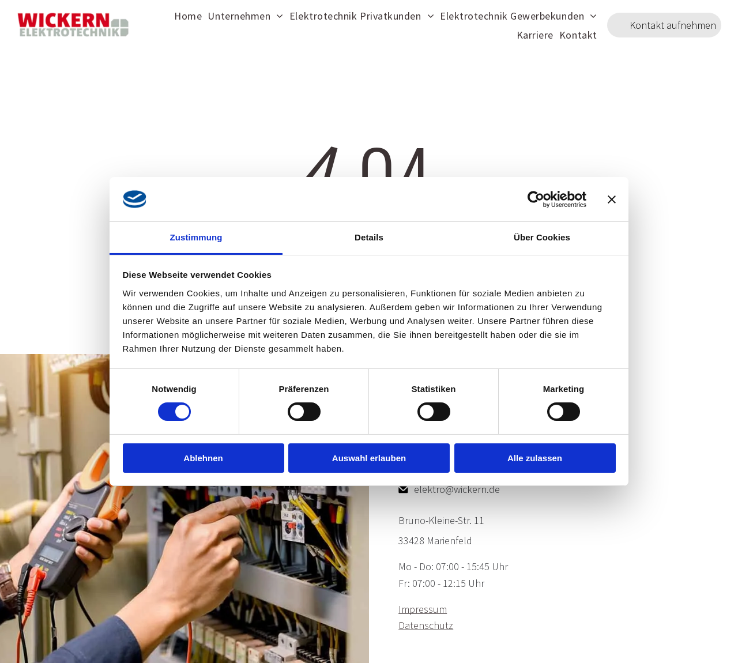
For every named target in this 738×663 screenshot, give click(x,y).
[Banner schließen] (612, 199)
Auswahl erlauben (369, 458)
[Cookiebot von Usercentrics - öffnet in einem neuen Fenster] (535, 199)
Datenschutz (425, 625)
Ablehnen (203, 458)
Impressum (422, 609)
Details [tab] (369, 237)
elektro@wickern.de (457, 489)
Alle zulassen (534, 458)
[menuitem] (188, 15)
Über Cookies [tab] (542, 237)
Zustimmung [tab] (196, 237)
